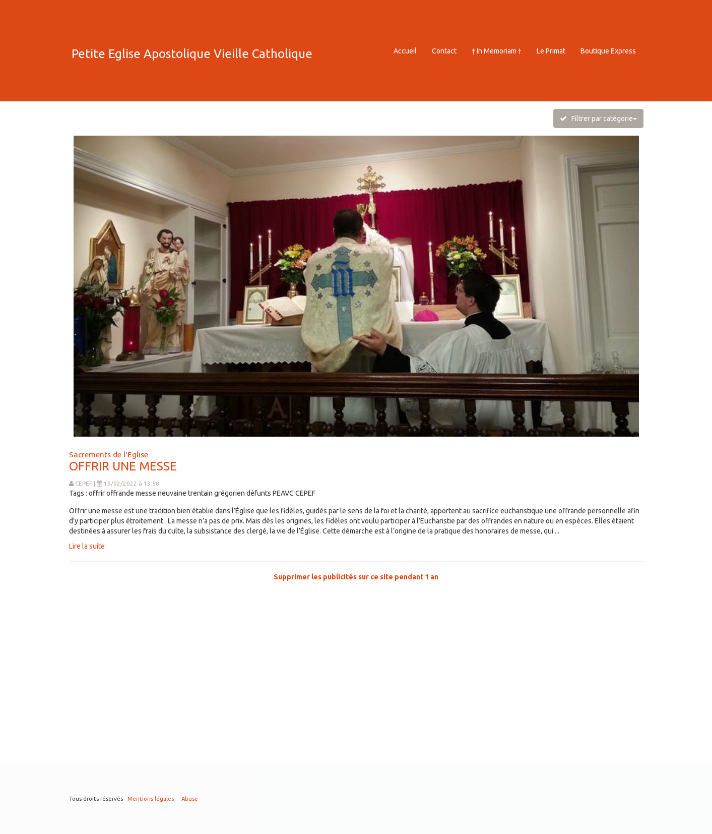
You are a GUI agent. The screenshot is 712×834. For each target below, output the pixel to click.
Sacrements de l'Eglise (108, 454)
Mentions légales (150, 799)
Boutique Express (608, 51)
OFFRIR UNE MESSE (123, 466)
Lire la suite (87, 546)
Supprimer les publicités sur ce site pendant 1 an (356, 577)
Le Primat (551, 51)
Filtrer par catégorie (598, 118)
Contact (444, 51)
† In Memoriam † (497, 51)
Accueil (405, 51)
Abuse (189, 799)
